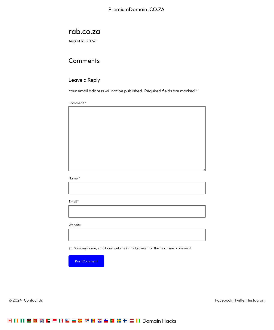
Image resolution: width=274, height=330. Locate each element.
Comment (77, 103)
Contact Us (33, 300)
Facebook (223, 300)
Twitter (240, 300)
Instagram (256, 300)
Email (73, 201)
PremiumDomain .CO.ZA (137, 9)
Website (74, 225)
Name (74, 178)
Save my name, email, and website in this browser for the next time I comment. (133, 248)
